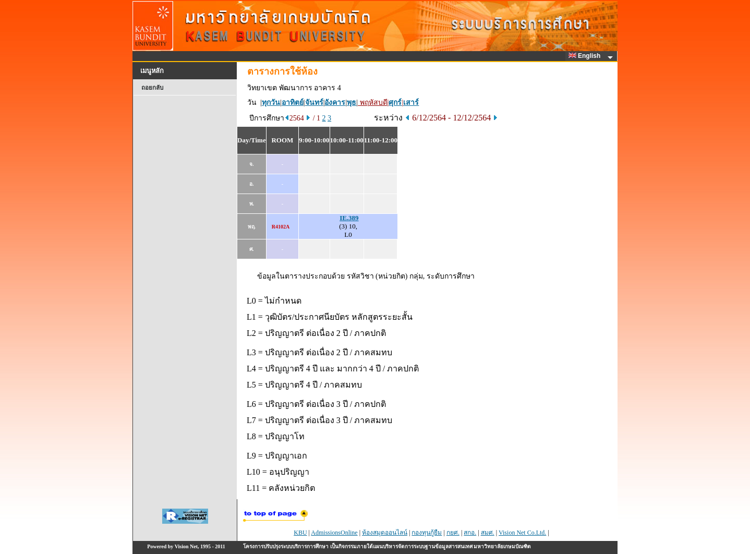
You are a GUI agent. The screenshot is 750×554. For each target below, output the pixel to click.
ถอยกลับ (152, 88)
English (586, 55)
